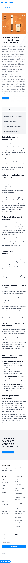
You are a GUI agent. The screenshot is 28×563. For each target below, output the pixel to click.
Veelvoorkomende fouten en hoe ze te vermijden (13, 129)
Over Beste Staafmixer (6, 496)
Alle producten (5, 482)
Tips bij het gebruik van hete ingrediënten (12, 126)
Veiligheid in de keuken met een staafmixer (12, 116)
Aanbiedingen (5, 479)
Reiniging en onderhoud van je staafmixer (12, 124)
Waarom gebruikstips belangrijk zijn (11, 131)
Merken (3, 485)
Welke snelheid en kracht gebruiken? (11, 119)
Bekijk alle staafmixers (8, 452)
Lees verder (5, 98)
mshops (17, 557)
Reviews (3, 488)
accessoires (10, 272)
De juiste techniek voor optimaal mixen (11, 114)
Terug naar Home (6, 7)
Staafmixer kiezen (5, 501)
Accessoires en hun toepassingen (10, 121)
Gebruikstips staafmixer (7, 498)
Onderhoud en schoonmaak (16, 317)
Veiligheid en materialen (7, 508)
